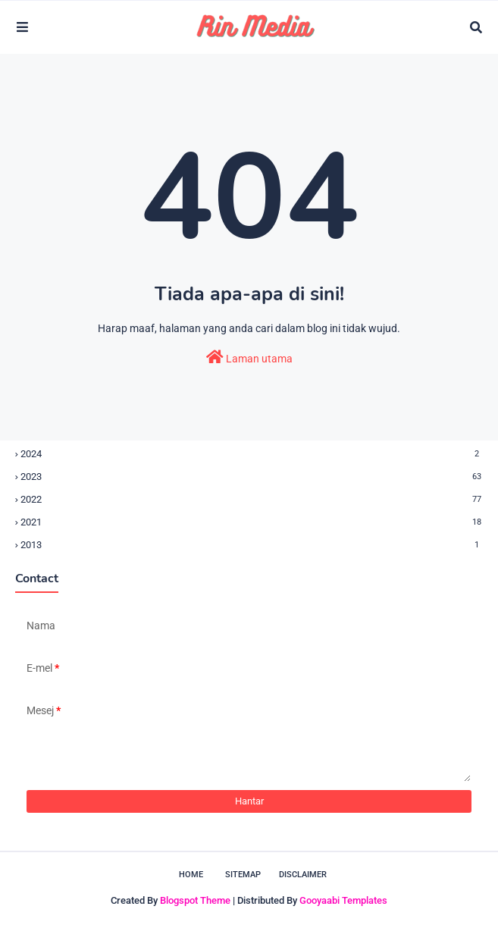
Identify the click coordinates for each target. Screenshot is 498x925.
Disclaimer (303, 875)
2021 (251, 522)
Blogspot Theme (195, 900)
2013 (251, 544)
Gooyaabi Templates (343, 900)
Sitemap (243, 875)
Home (191, 875)
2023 (251, 476)
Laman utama (249, 357)
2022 (251, 499)
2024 (251, 453)
